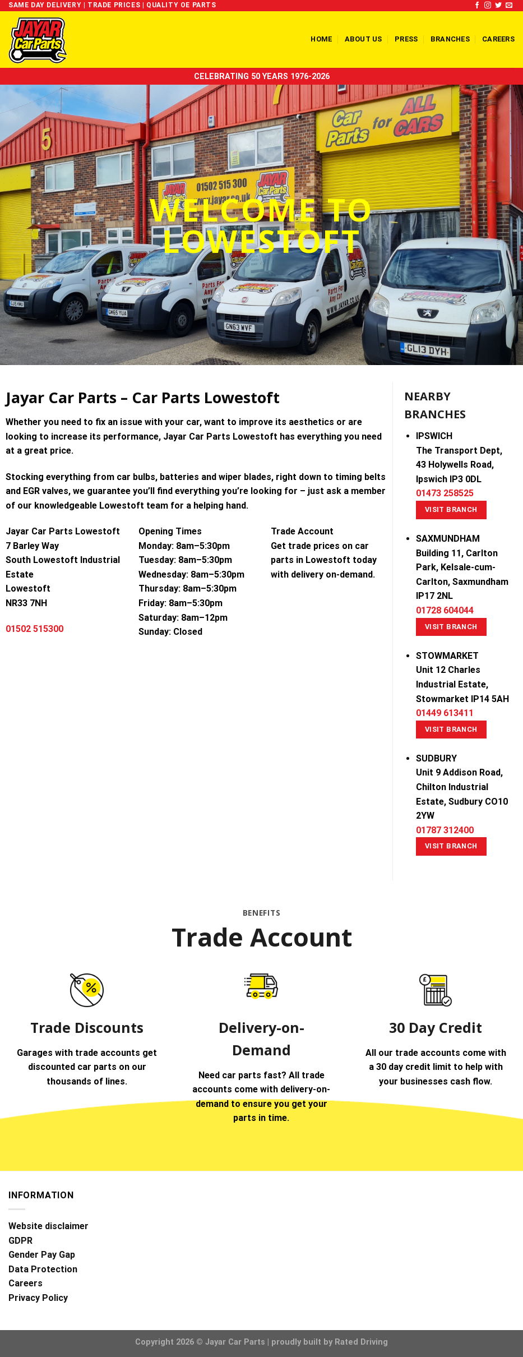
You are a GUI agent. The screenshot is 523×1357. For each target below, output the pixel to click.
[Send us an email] (509, 6)
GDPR (20, 1240)
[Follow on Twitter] (498, 6)
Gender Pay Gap (41, 1254)
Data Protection (42, 1269)
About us (363, 39)
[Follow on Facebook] (477, 6)
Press (406, 39)
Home (321, 39)
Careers (498, 39)
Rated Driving (361, 1342)
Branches (450, 39)
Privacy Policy (38, 1298)
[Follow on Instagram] (487, 6)
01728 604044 (445, 610)
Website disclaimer (48, 1226)
